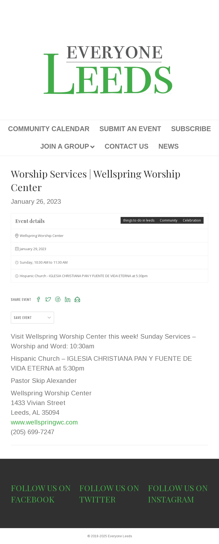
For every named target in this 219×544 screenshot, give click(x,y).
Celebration (192, 220)
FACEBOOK (32, 499)
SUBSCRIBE (191, 128)
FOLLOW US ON (41, 487)
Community (168, 220)
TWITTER (97, 499)
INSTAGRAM (171, 499)
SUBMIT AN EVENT (130, 128)
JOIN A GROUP (64, 146)
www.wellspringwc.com (44, 422)
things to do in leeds (138, 220)
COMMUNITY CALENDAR (48, 128)
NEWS (168, 146)
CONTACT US (126, 146)
